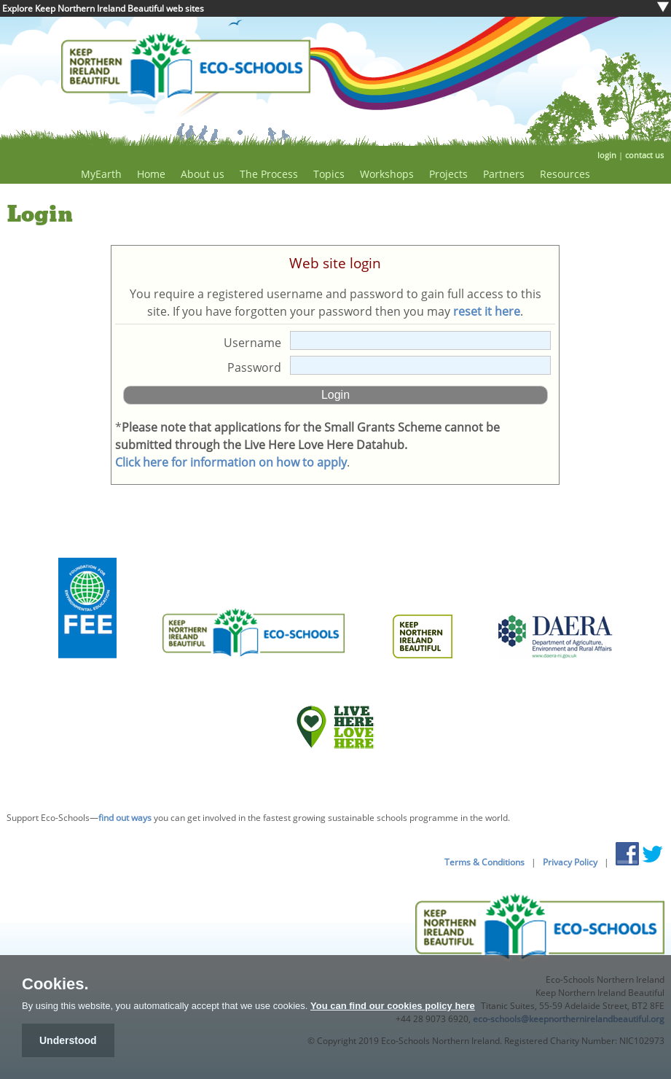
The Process (269, 174)
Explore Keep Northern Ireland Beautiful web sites (103, 8)
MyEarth (101, 174)
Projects (448, 174)
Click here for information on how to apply (231, 462)
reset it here (486, 311)
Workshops (387, 174)
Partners (504, 174)
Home (151, 174)
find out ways (125, 817)
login (606, 154)
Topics (329, 174)
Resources (565, 174)
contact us (644, 154)
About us (202, 174)
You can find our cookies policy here (392, 1005)
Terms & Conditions (484, 862)
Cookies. (55, 984)
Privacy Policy (570, 862)
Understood (68, 1040)
